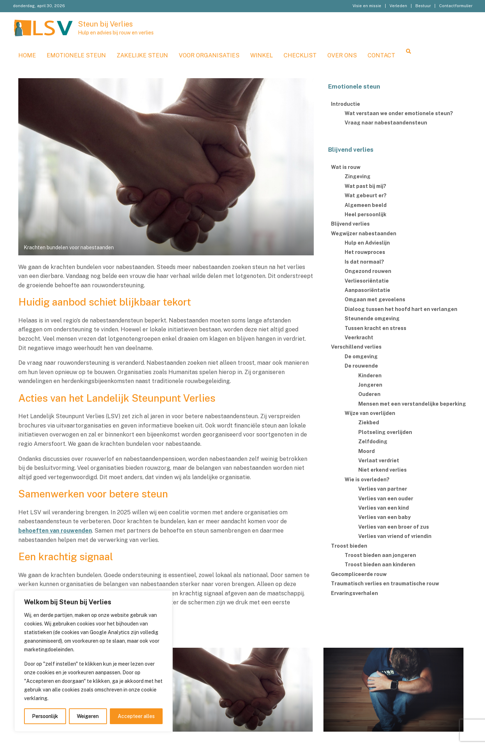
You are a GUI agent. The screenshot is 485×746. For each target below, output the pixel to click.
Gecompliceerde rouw (359, 574)
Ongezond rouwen (368, 271)
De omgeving (361, 356)
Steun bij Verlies (105, 24)
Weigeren (88, 716)
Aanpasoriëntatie (367, 290)
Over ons (342, 55)
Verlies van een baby (384, 517)
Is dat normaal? (364, 262)
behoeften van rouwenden (55, 530)
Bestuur (423, 6)
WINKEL (261, 55)
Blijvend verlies (350, 224)
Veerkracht (359, 337)
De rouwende (361, 366)
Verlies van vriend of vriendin (395, 536)
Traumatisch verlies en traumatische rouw (385, 583)
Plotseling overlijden (385, 432)
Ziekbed (368, 422)
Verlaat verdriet (378, 460)
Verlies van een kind (383, 508)
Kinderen (370, 375)
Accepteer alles (136, 716)
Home (27, 55)
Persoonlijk (45, 716)
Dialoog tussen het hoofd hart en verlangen (401, 309)
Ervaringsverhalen (354, 593)
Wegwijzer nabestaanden (363, 233)
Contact (381, 55)
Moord (366, 451)
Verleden (398, 6)
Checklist (300, 55)
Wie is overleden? (367, 479)
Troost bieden (349, 546)
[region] (93, 661)
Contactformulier (455, 6)
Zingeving (357, 176)
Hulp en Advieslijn (367, 243)
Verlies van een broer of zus (393, 527)
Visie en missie (367, 6)
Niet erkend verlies (382, 470)
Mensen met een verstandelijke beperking (412, 404)
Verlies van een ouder (385, 498)
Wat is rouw (345, 167)
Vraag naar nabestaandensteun (386, 123)
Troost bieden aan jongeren (380, 555)
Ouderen (369, 394)
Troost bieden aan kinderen (380, 564)
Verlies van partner (382, 489)
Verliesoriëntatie (367, 281)
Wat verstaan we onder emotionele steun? (399, 113)
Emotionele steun (76, 55)
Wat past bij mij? (365, 186)
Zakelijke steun (142, 55)
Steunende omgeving (372, 318)
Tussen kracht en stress (375, 328)
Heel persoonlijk (365, 214)
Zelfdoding (372, 441)
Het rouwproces (365, 252)
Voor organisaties (209, 55)
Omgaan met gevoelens (375, 299)
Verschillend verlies (356, 347)
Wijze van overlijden (370, 413)
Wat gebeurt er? (366, 195)
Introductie (345, 104)
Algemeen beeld (366, 205)
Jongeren (370, 385)
